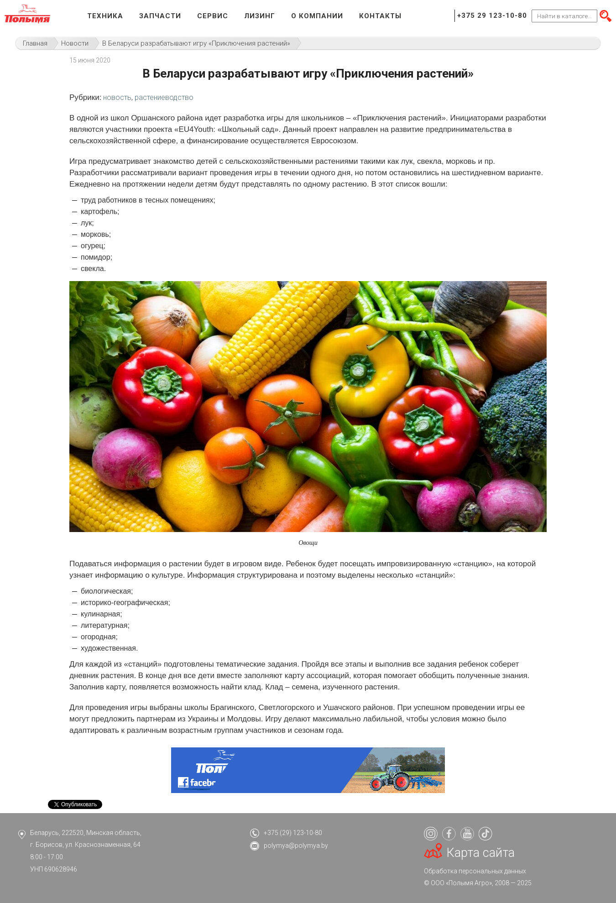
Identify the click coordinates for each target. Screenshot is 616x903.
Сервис (212, 16)
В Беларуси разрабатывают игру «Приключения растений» (196, 43)
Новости (75, 43)
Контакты (380, 16)
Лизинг (259, 16)
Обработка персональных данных (475, 871)
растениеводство (164, 97)
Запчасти (160, 16)
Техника (105, 16)
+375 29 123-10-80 (492, 15)
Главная (35, 43)
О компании (317, 16)
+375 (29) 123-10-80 (293, 832)
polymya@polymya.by (296, 845)
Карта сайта (481, 853)
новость (117, 97)
